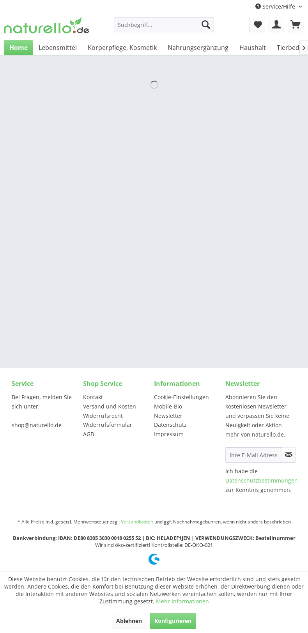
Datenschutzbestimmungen (261, 480)
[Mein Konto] (276, 24)
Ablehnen (129, 620)
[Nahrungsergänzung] (198, 47)
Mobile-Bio (168, 406)
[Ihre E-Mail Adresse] (253, 455)
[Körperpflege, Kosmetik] (122, 47)
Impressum (169, 434)
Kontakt (93, 397)
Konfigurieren (172, 620)
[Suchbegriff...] (164, 24)
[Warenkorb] (295, 24)
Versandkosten (137, 521)
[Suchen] (206, 24)
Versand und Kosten (109, 406)
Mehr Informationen (182, 601)
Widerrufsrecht (103, 415)
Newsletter (168, 415)
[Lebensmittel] (57, 47)
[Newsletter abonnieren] (289, 455)
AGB (88, 434)
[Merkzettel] (257, 24)
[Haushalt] (252, 47)
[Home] (18, 47)
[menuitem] (164, 24)
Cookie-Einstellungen (181, 397)
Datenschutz (170, 424)
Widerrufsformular (107, 424)
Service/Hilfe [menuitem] (276, 6)
